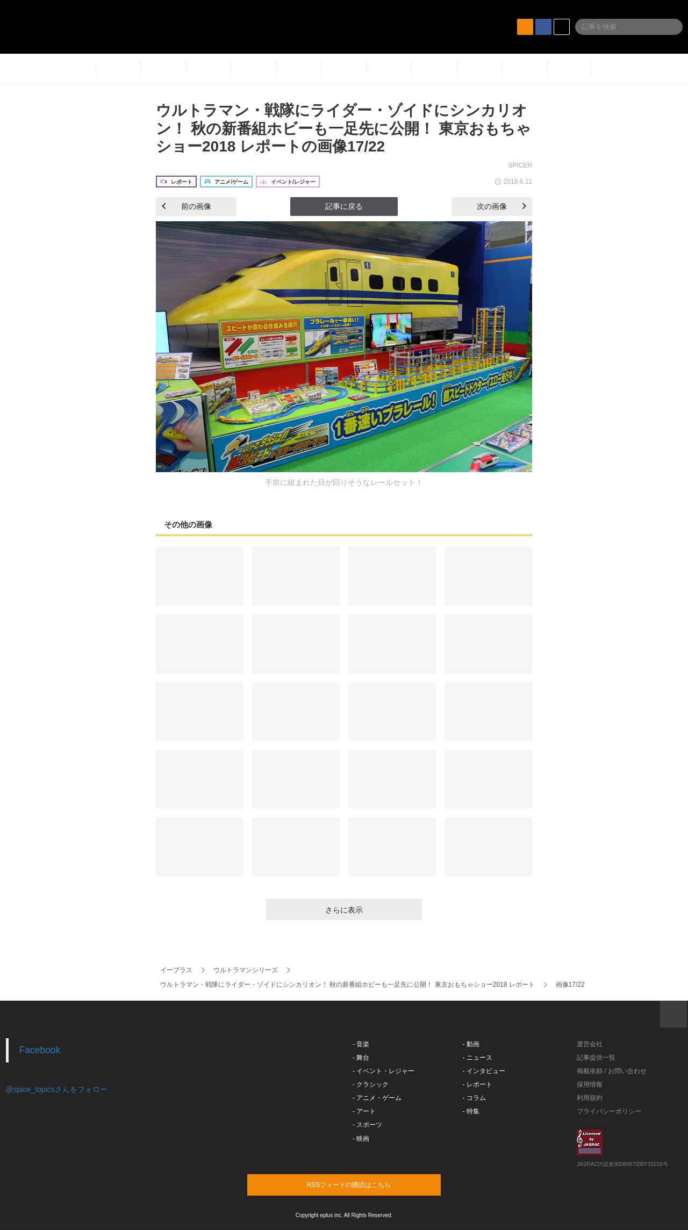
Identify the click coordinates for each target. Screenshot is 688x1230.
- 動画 (471, 1044)
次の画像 (501, 206)
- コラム (474, 1098)
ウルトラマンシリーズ (245, 970)
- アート (364, 1111)
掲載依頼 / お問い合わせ (612, 1071)
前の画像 (186, 206)
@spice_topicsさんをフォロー (57, 1089)
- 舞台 (361, 1057)
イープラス (176, 970)
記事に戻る (344, 206)
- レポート (477, 1084)
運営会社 (590, 1044)
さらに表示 (344, 910)
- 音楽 (361, 1044)
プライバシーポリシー (609, 1111)
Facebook (40, 1050)
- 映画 (361, 1138)
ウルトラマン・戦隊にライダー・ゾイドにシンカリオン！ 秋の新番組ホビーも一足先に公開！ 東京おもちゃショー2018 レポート (347, 984)
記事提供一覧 (596, 1057)
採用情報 (590, 1084)
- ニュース (477, 1057)
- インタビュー (484, 1071)
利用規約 (590, 1098)
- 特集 (471, 1111)
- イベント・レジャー (383, 1071)
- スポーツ (367, 1124)
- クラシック (371, 1084)
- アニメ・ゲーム (377, 1098)
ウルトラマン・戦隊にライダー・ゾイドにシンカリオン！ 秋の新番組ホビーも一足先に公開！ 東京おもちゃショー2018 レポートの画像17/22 (343, 128)
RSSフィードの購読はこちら (364, 1184)
